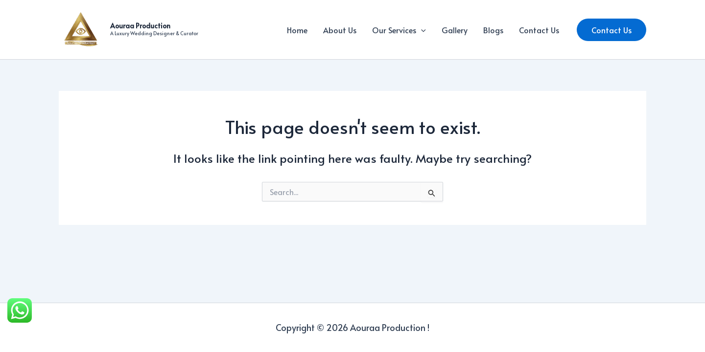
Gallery (455, 29)
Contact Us (539, 29)
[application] (421, 29)
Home (297, 29)
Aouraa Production (140, 25)
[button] (611, 30)
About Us (339, 29)
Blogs (493, 29)
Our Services (399, 29)
